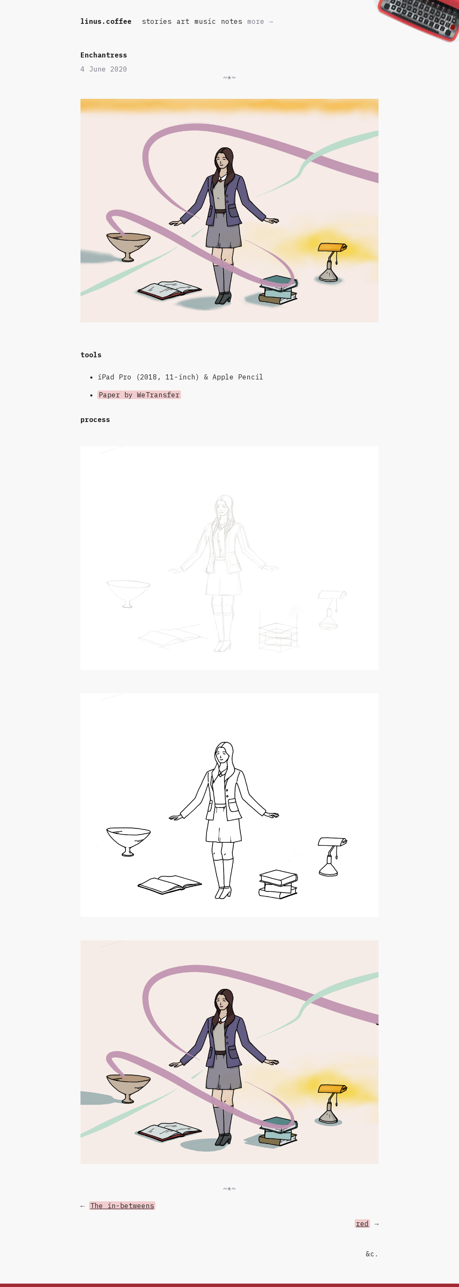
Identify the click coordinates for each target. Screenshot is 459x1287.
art (183, 21)
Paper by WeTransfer (139, 395)
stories (157, 21)
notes (231, 21)
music (205, 21)
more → (260, 21)
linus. (106, 21)
